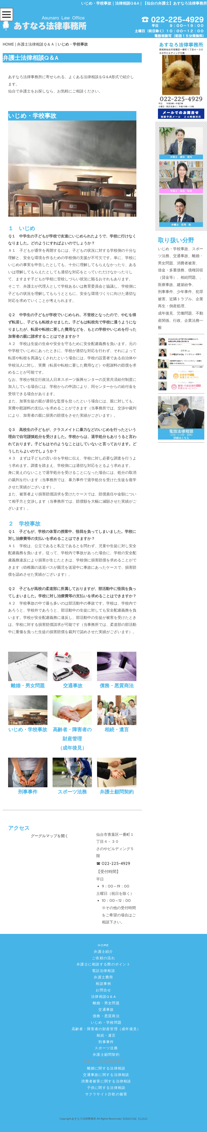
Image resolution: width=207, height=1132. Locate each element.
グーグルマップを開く (49, 835)
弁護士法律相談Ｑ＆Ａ (35, 44)
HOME (8, 44)
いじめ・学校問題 (106, 1022)
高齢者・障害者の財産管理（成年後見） (106, 1029)
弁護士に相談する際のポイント (103, 964)
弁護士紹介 (103, 952)
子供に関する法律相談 (106, 1088)
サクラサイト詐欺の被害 (106, 1094)
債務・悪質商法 (106, 1016)
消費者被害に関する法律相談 (106, 1081)
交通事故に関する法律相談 (106, 1075)
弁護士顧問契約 (106, 1054)
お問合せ (103, 990)
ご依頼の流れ (103, 958)
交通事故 (106, 1009)
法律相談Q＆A (103, 997)
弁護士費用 (103, 977)
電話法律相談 (103, 971)
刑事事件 (106, 1042)
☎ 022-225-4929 (113, 863)
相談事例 (103, 984)
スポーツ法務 (106, 1048)
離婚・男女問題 (106, 1003)
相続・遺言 (106, 1035)
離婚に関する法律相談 (106, 1068)
